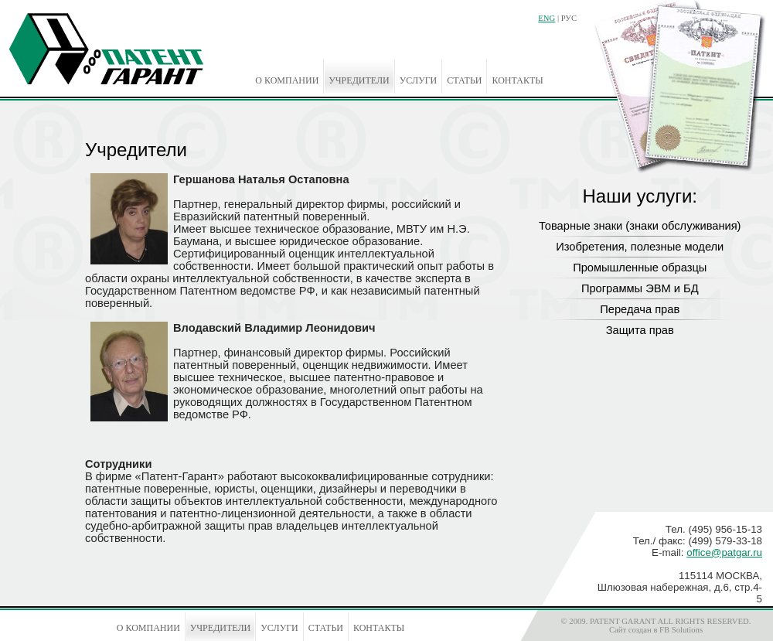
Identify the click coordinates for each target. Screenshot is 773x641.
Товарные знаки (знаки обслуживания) (640, 226)
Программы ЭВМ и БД (640, 288)
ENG (546, 18)
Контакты (517, 80)
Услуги (418, 80)
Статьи (464, 80)
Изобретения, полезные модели (640, 246)
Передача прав (639, 309)
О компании (286, 80)
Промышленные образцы (640, 267)
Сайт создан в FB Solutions (656, 630)
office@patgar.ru (724, 552)
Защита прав (640, 330)
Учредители (359, 80)
